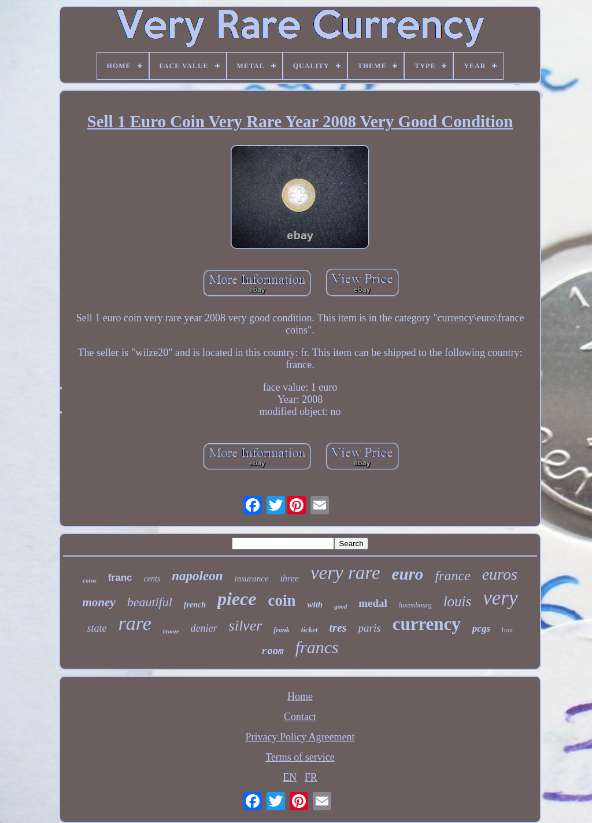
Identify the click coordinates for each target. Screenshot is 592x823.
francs (317, 647)
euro (408, 574)
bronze (171, 631)
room (272, 652)
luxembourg (415, 605)
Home (300, 696)
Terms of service (300, 757)
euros (499, 574)
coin (281, 600)
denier (204, 628)
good (340, 606)
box (507, 629)
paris (369, 628)
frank (281, 630)
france (452, 575)
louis (457, 601)
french (195, 604)
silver (245, 625)
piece (237, 598)
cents (152, 578)
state (96, 628)
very (500, 598)
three (289, 578)
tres (338, 627)
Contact (300, 716)
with (315, 604)
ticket (309, 629)
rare (134, 623)
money (98, 602)
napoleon (197, 576)
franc (120, 577)
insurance (251, 578)
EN (290, 777)
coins (90, 580)
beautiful (149, 602)
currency (427, 624)
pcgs (481, 628)
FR (311, 777)
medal (372, 603)
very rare (345, 572)
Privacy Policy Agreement (300, 737)
